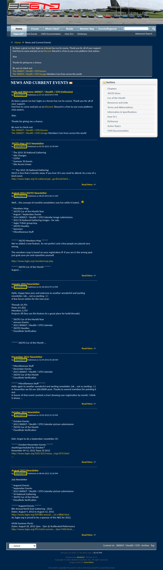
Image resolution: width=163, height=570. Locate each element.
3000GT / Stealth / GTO (128, 545)
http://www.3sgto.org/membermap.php (32, 261)
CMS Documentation (51, 34)
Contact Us (108, 545)
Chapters (112, 88)
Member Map (87, 28)
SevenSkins (89, 562)
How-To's (69, 34)
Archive (145, 545)
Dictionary (82, 34)
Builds (69, 28)
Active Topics (114, 126)
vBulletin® (81, 557)
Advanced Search (143, 34)
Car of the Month (116, 97)
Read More (89, 184)
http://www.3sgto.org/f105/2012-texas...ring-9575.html (40, 453)
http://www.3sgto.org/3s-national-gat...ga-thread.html (40, 178)
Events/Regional (108, 28)
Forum (34, 28)
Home (19, 28)
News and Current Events (25, 34)
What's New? (52, 28)
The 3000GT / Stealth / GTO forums (29, 71)
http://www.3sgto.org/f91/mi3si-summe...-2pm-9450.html (42, 529)
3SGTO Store (114, 93)
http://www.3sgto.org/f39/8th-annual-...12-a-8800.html (40, 514)
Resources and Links (118, 102)
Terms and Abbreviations (120, 107)
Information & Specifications (122, 111)
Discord (47, 51)
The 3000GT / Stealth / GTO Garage (29, 74)
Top (152, 545)
